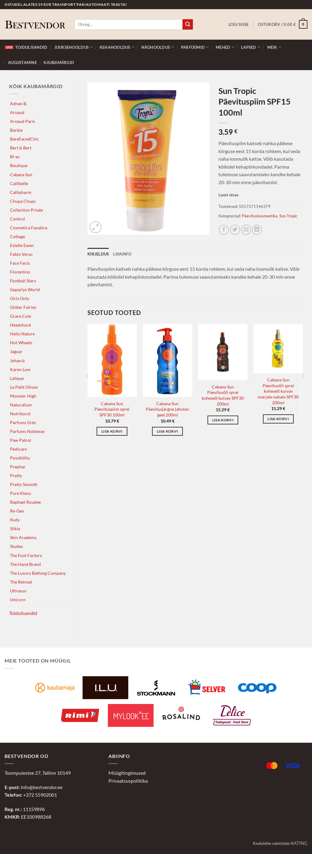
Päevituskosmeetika (260, 215)
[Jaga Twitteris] (235, 230)
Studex (16, 546)
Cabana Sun (21, 174)
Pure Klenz (20, 493)
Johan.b (17, 360)
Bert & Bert (20, 147)
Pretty (16, 475)
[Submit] (188, 24)
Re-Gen (17, 510)
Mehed (225, 47)
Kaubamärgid (59, 62)
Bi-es (15, 156)
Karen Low (20, 369)
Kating (299, 843)
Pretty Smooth (23, 484)
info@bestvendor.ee (41, 787)
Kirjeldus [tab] (98, 254)
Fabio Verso (21, 254)
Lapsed (250, 47)
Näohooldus (157, 47)
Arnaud (17, 112)
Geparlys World (25, 289)
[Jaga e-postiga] (246, 230)
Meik (274, 47)
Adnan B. (18, 103)
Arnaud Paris (22, 121)
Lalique (17, 378)
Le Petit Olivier (24, 387)
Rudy (15, 519)
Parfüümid (195, 47)
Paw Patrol (20, 440)
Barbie (16, 130)
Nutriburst (20, 413)
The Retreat (21, 581)
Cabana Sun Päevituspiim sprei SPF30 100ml (111, 409)
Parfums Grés (23, 422)
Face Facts (20, 263)
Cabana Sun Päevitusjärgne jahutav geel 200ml (167, 409)
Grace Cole (20, 316)
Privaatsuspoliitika (128, 781)
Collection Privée (26, 210)
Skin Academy (23, 537)
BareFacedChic (24, 138)
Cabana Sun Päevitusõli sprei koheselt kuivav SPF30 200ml (223, 395)
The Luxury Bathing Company (38, 573)
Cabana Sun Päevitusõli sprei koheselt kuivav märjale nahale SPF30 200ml (278, 391)
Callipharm (20, 192)
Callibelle (19, 183)
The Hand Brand (25, 564)
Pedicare (18, 449)
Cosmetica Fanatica (28, 227)
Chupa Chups (23, 201)
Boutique (18, 165)
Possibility (20, 457)
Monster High (23, 395)
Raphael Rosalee (25, 502)
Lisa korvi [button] (111, 431)
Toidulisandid (26, 47)
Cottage (17, 236)
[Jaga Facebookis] (224, 230)
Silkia (15, 528)
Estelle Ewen (22, 245)
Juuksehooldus (73, 47)
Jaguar (16, 351)
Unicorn (18, 599)
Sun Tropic (288, 215)
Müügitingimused (127, 773)
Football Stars (23, 280)
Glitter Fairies (23, 307)
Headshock (20, 324)
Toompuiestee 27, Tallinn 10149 (38, 773)
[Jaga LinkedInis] (257, 230)
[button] (239, 24)
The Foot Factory (26, 555)
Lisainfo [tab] (122, 254)
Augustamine (22, 62)
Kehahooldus (117, 47)
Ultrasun (18, 590)
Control (17, 218)
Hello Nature (22, 333)
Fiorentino (20, 271)
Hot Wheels (21, 342)
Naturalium (21, 404)
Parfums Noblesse (27, 431)
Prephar (18, 466)
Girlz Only (19, 298)
